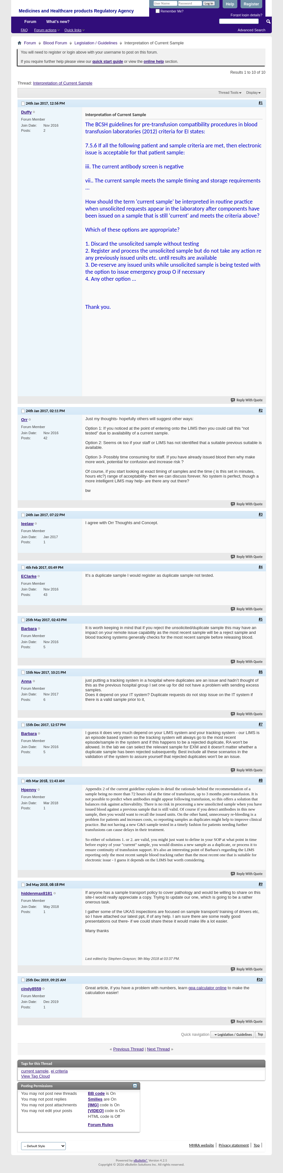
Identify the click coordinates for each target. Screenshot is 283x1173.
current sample (35, 1071)
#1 (261, 102)
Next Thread (158, 1049)
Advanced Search (251, 30)
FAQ (24, 30)
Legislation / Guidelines (95, 43)
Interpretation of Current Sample (62, 83)
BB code (96, 1093)
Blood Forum (55, 43)
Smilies (95, 1099)
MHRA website (201, 1145)
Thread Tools (228, 92)
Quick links (73, 30)
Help (230, 4)
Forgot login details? (246, 15)
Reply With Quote (247, 400)
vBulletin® (141, 1160)
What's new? (58, 21)
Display (252, 92)
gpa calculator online (207, 987)
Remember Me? (169, 11)
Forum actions (45, 30)
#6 (261, 672)
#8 (261, 780)
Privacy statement (234, 1145)
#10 (260, 979)
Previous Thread (128, 1049)
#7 (261, 724)
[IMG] (93, 1104)
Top (260, 1035)
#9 (261, 884)
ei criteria (59, 1071)
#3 (261, 514)
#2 (261, 410)
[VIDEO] (95, 1110)
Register (251, 4)
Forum (30, 21)
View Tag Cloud (35, 1076)
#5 (261, 619)
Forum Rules (100, 1124)
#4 (261, 567)
